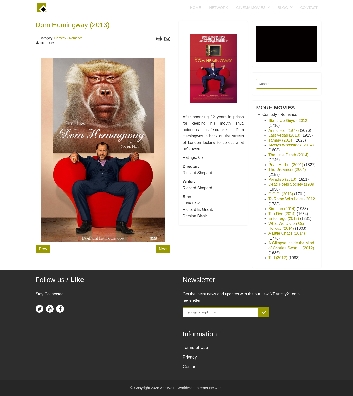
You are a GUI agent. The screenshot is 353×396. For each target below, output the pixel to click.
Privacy (190, 357)
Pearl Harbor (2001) (286, 165)
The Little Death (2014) (288, 155)
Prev (43, 249)
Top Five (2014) (282, 214)
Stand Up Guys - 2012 (287, 121)
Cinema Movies (250, 7)
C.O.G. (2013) (281, 194)
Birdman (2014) (282, 209)
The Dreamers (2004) (287, 170)
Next (163, 249)
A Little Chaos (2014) (286, 233)
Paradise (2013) (282, 179)
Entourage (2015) (284, 218)
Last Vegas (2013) (284, 135)
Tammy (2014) (281, 140)
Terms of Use (195, 347)
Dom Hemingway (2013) (73, 25)
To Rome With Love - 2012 (291, 199)
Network (218, 7)
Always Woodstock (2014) (291, 145)
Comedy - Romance (68, 38)
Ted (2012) (278, 258)
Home (195, 7)
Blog (283, 7)
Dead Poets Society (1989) (291, 184)
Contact (309, 7)
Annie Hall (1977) (284, 130)
